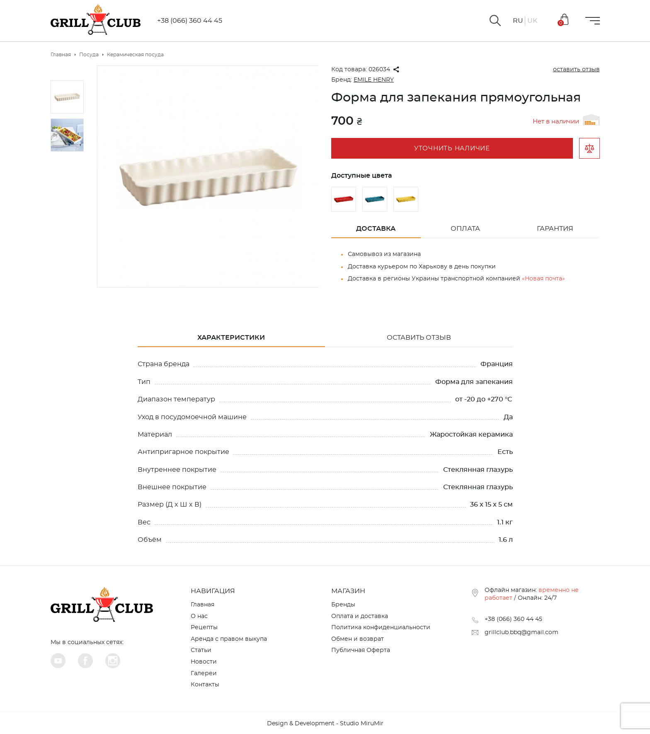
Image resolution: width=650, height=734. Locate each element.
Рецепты (204, 627)
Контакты (205, 685)
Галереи (204, 673)
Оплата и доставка (359, 616)
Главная (202, 605)
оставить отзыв (576, 69)
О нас (199, 616)
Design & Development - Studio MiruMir (325, 724)
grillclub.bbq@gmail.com (521, 632)
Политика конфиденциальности (380, 627)
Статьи (201, 650)
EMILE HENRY (374, 80)
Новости (204, 662)
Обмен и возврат (357, 639)
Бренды (343, 605)
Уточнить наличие (452, 148)
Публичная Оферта (360, 650)
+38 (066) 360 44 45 (189, 20)
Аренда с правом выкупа (229, 639)
